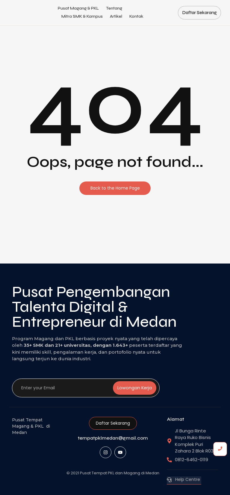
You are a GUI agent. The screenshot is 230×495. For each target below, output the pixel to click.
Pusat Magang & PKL (78, 8)
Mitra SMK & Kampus (82, 16)
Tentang (114, 8)
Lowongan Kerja (134, 388)
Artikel (116, 16)
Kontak (136, 16)
